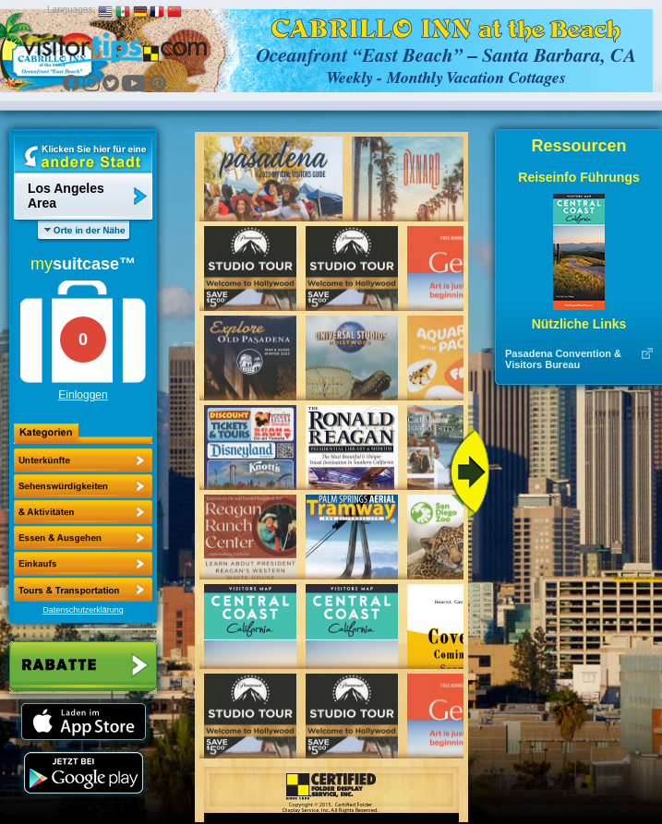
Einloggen (82, 394)
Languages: (71, 10)
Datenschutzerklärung (83, 610)
